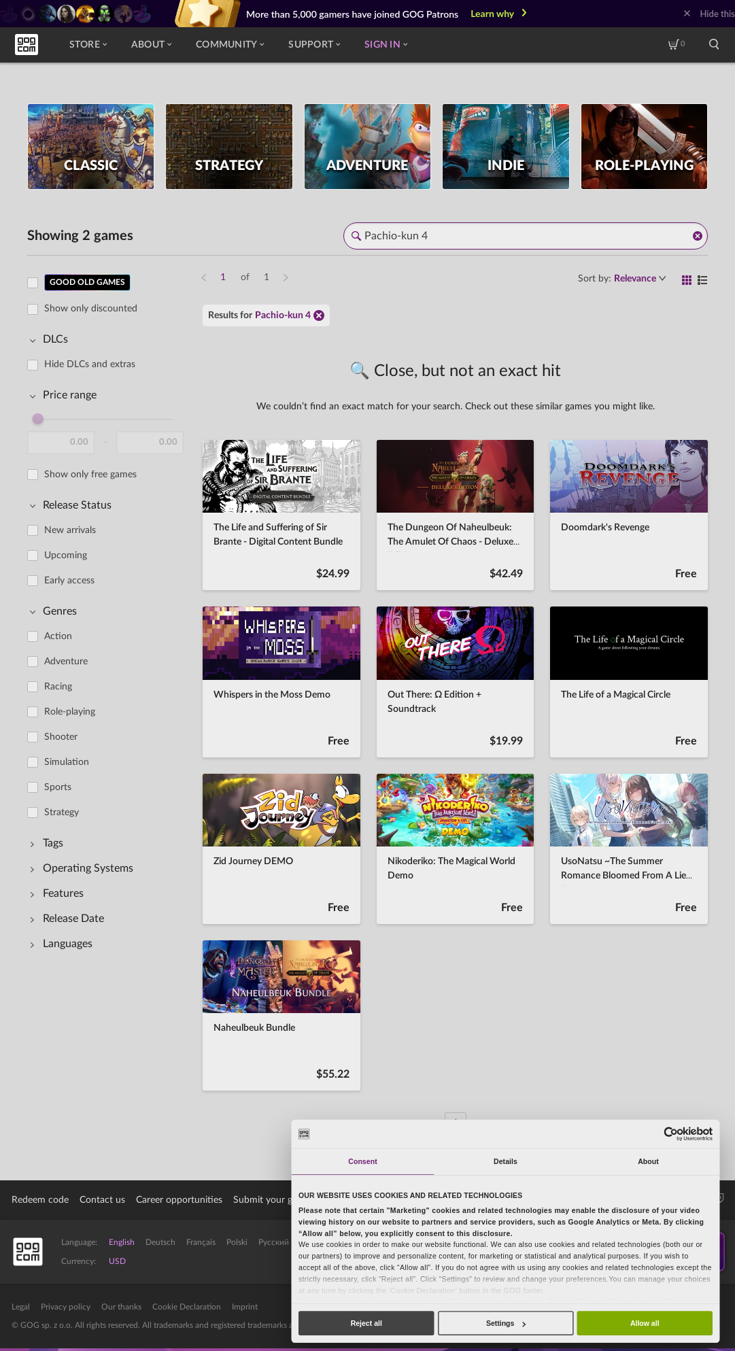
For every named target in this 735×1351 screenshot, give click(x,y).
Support (314, 45)
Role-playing (69, 712)
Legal (21, 1307)
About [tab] (648, 1161)
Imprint (245, 1307)
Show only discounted (90, 308)
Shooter (61, 737)
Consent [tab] (362, 1161)
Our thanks (121, 1307)
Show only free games (90, 474)
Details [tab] (505, 1161)
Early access (69, 580)
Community (230, 45)
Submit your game (271, 1200)
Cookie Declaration (186, 1307)
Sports (57, 787)
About (151, 45)
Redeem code (40, 1200)
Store (88, 45)
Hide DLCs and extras (89, 364)
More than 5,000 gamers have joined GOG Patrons (352, 14)
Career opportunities (179, 1200)
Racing (58, 686)
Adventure (66, 661)
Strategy (61, 812)
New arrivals (70, 530)
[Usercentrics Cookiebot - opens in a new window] (671, 1134)
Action (58, 636)
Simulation (66, 762)
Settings (506, 1323)
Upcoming (65, 555)
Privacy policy (65, 1307)
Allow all (645, 1323)
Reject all (366, 1323)
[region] (109, 695)
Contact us (102, 1200)
